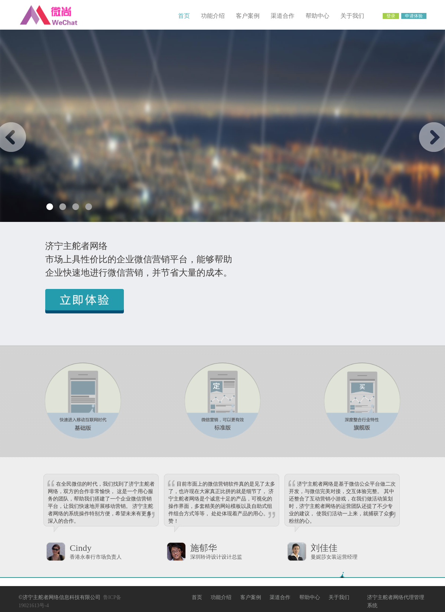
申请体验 (414, 16)
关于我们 (352, 16)
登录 (390, 16)
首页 (184, 16)
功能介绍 (213, 16)
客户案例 (248, 16)
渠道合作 (282, 16)
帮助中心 (317, 16)
